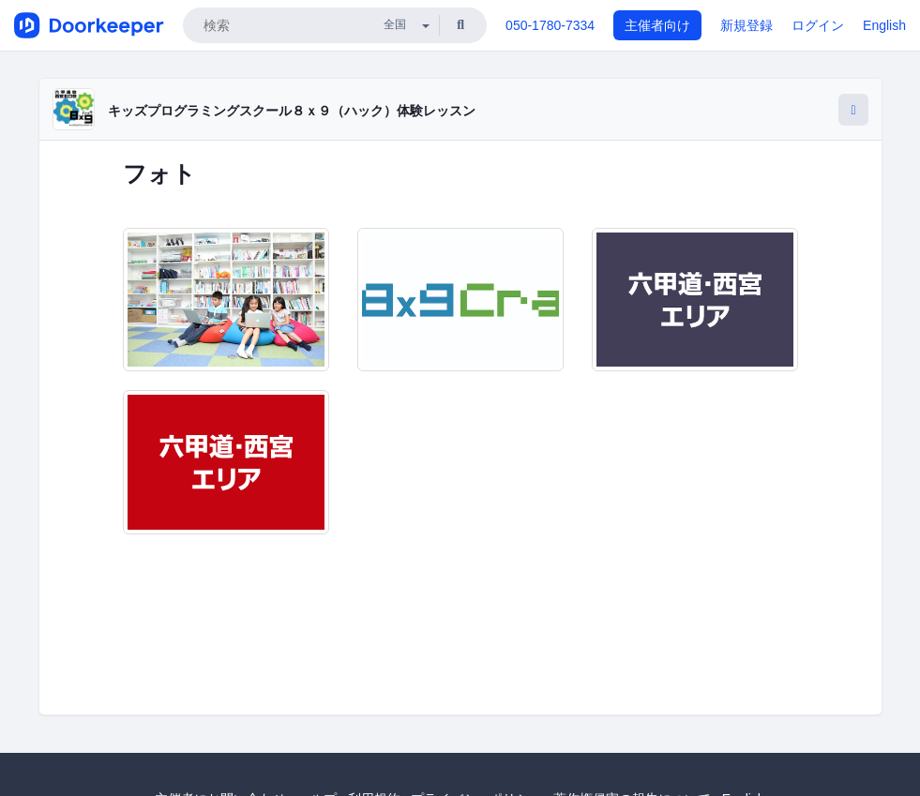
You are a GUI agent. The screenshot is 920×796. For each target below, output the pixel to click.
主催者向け (657, 25)
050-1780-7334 (550, 25)
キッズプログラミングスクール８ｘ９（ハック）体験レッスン (291, 110)
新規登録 (746, 25)
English (884, 25)
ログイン (818, 25)
